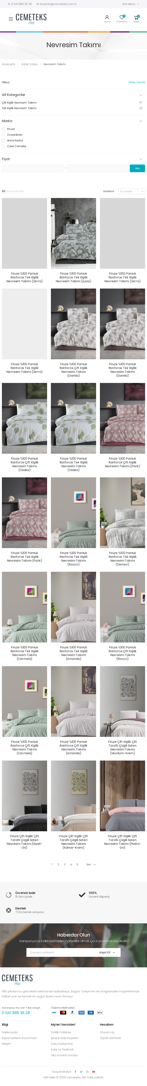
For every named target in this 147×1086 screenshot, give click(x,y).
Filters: (6, 82)
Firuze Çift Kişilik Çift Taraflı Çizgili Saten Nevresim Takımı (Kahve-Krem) (73, 842)
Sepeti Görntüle (110, 1038)
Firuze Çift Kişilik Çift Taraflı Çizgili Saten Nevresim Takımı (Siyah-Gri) (24, 842)
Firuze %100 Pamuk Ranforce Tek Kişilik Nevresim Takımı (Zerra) (24, 277)
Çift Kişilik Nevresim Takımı (19, 103)
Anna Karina (15, 140)
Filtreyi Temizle (137, 82)
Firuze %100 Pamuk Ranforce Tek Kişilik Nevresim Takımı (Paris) (24, 557)
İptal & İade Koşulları (64, 1038)
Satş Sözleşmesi (62, 1044)
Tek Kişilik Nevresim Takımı (19, 108)
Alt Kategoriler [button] (13, 95)
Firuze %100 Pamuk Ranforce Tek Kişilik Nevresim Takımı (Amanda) (74, 653)
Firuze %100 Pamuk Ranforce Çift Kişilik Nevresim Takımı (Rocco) (123, 653)
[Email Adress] (59, 952)
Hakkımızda (9, 1032)
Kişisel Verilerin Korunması (19, 1038)
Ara (137, 168)
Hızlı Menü (128, 4)
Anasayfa (8, 64)
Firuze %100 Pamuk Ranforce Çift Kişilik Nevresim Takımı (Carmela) (25, 747)
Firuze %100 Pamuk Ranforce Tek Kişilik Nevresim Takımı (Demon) (123, 559)
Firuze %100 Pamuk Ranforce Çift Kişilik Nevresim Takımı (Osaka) (25, 464)
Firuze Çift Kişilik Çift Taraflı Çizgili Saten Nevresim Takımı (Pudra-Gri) (122, 842)
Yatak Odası (29, 64)
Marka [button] (7, 121)
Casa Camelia (16, 146)
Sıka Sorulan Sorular (64, 1055)
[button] (136, 19)
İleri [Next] (91, 864)
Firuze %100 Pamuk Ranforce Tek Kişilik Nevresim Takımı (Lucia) (73, 277)
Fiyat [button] (6, 159)
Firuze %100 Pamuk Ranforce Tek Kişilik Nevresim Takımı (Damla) (123, 370)
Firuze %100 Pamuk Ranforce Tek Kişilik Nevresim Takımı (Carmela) (25, 653)
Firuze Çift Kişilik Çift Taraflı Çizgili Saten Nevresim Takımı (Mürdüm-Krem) (122, 747)
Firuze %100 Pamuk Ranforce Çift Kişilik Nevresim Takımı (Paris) (122, 462)
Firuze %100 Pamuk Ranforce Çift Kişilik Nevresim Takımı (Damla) (74, 370)
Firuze (11, 129)
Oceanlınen (15, 135)
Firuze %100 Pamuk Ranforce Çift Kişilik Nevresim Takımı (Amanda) (74, 747)
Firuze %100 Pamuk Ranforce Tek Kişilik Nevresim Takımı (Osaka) (74, 464)
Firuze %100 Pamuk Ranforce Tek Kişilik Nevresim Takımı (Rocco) (74, 559)
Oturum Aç (107, 1032)
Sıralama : (109, 191)
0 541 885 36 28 (16, 1012)
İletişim (6, 1044)
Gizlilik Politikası (61, 1032)
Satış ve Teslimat (62, 1049)
